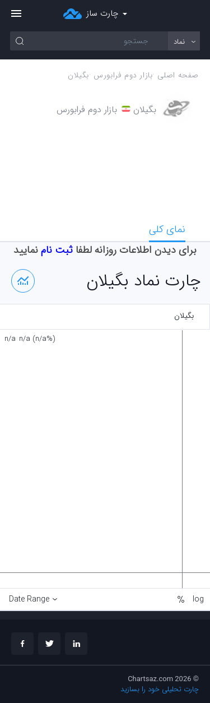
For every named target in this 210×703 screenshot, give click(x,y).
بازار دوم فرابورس (123, 75)
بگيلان (78, 75)
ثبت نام (57, 250)
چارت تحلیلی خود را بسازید (159, 689)
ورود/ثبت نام (194, 14)
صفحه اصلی (178, 75)
